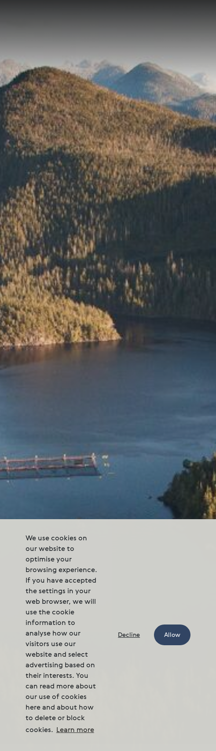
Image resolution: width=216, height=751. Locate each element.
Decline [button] (129, 635)
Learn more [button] (75, 730)
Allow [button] (172, 635)
